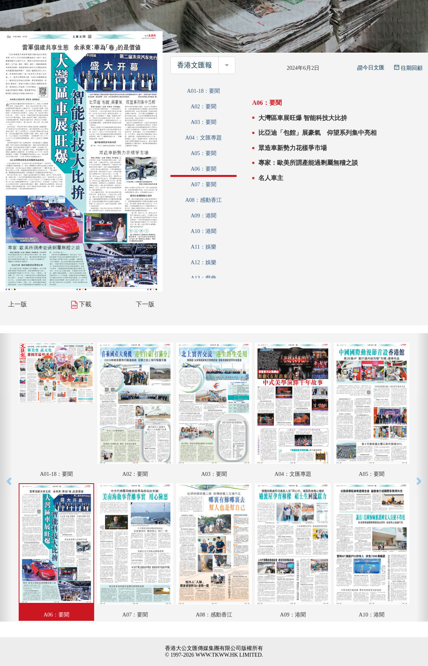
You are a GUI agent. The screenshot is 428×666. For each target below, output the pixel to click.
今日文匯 (370, 68)
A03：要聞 (203, 122)
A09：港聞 (203, 216)
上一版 (17, 304)
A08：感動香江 (203, 200)
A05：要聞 (203, 153)
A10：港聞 (203, 231)
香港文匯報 (194, 65)
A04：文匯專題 (203, 138)
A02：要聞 (203, 107)
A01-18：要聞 (203, 91)
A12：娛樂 (203, 262)
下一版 (145, 304)
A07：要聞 (203, 184)
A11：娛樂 (203, 247)
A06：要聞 (203, 169)
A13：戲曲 (203, 278)
